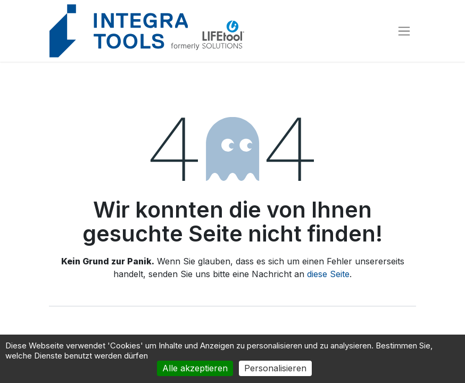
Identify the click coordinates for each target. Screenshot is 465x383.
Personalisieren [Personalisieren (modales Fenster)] (275, 368)
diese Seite (328, 274)
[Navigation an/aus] (404, 31)
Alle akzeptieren (195, 368)
